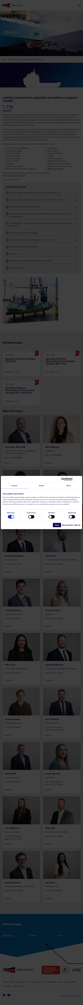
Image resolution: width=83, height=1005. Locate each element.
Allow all (77, 525)
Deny (57, 525)
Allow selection (67, 525)
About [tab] (68, 485)
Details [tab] (41, 485)
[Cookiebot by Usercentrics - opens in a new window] (70, 479)
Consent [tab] (14, 485)
